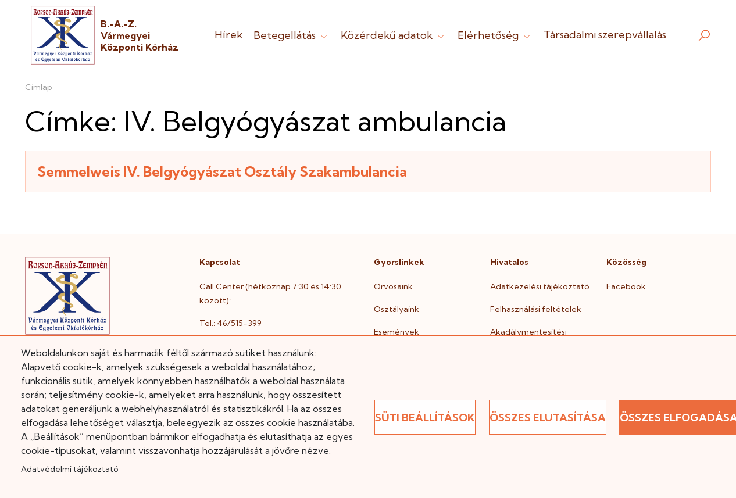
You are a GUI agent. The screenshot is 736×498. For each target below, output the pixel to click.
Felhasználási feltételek (535, 309)
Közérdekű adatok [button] (393, 35)
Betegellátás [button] (291, 35)
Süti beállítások (425, 417)
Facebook (626, 286)
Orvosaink (393, 286)
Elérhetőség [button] (495, 35)
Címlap (38, 87)
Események (396, 332)
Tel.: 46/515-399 (230, 323)
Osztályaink (396, 309)
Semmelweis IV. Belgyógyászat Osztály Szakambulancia (222, 171)
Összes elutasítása (548, 417)
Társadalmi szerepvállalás (605, 34)
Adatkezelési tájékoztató (539, 286)
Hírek (228, 34)
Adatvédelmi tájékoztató (69, 469)
